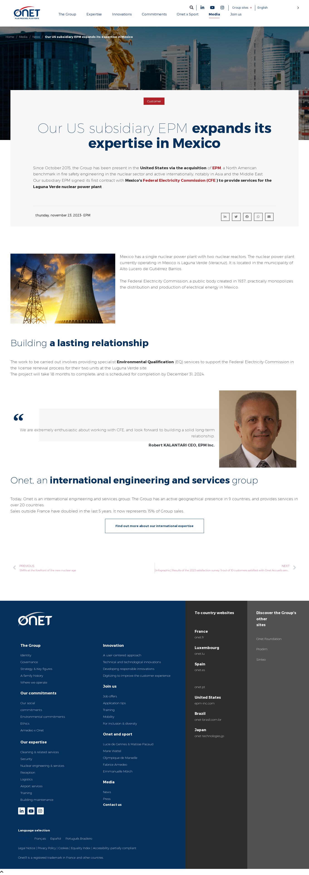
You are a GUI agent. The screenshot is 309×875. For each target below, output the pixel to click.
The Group (30, 645)
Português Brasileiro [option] (79, 838)
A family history (31, 676)
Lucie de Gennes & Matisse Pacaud (128, 744)
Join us (110, 686)
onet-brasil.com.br (208, 720)
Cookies (63, 848)
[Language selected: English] (278, 7)
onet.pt (200, 687)
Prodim (261, 649)
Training (26, 793)
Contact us (112, 804)
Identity (25, 655)
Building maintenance (36, 800)
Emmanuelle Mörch (117, 771)
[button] (191, 7)
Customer (154, 101)
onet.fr (199, 637)
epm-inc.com (205, 703)
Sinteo (261, 659)
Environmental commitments (42, 717)
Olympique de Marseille (120, 758)
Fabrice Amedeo (115, 764)
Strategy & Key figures (36, 669)
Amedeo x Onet (32, 730)
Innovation (113, 645)
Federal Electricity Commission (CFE (179, 180)
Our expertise (33, 742)
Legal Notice (26, 848)
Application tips (114, 703)
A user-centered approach (122, 655)
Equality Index (81, 848)
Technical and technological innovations (132, 662)
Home (10, 37)
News (36, 37)
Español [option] (55, 838)
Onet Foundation (269, 639)
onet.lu (200, 654)
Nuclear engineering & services (42, 766)
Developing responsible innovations (128, 669)
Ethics (24, 723)
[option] (40, 838)
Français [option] (40, 838)
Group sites (240, 7)
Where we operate (33, 682)
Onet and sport (117, 734)
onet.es (200, 670)
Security (26, 759)
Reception (27, 772)
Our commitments (38, 693)
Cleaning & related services (39, 752)
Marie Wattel (112, 751)
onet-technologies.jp (209, 736)
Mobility (108, 717)
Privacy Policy (47, 848)
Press (106, 799)
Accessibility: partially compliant (114, 848)
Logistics (26, 779)
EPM (216, 167)
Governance (29, 662)
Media (23, 37)
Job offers (110, 696)
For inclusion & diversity (120, 723)
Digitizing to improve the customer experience (136, 676)
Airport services (31, 786)
